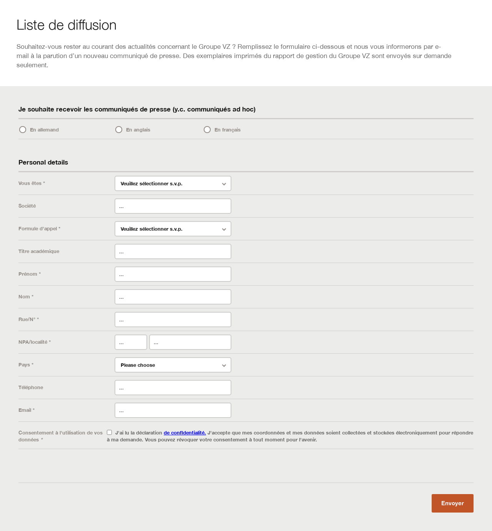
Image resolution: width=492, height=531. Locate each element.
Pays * (25, 364)
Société (27, 206)
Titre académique (38, 251)
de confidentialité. (185, 432)
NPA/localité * (34, 342)
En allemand (44, 130)
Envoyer (452, 502)
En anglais (138, 130)
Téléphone (30, 387)
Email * (26, 410)
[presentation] (76, 468)
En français (227, 130)
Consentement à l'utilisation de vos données (60, 436)
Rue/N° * (28, 319)
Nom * (25, 296)
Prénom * (29, 274)
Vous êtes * (31, 183)
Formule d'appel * (39, 228)
